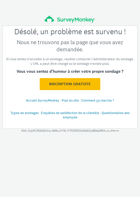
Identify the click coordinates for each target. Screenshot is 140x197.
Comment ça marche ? (97, 100)
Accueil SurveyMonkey (43, 100)
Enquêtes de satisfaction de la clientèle (70, 113)
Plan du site (71, 100)
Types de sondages (24, 113)
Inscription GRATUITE (70, 84)
